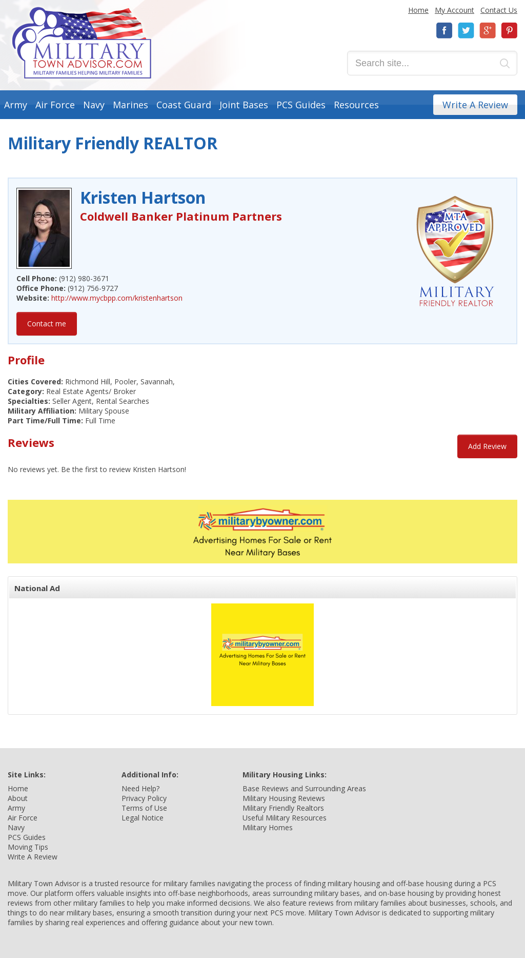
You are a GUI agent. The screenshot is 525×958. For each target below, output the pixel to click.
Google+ (487, 30)
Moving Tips (28, 847)
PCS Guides (301, 105)
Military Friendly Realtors (283, 808)
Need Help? (140, 788)
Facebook (444, 30)
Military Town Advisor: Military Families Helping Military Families (82, 43)
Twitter (466, 30)
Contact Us (498, 10)
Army (15, 105)
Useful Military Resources (285, 818)
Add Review (487, 446)
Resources (356, 105)
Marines (130, 105)
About (18, 798)
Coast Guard (183, 105)
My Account (454, 10)
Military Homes (268, 827)
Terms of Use (144, 808)
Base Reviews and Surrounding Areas (304, 788)
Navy (94, 105)
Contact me (46, 323)
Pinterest (509, 30)
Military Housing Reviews (284, 798)
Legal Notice (143, 818)
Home (418, 10)
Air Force (55, 105)
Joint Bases (243, 105)
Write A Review (475, 105)
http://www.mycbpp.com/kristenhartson (117, 298)
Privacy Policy (144, 798)
